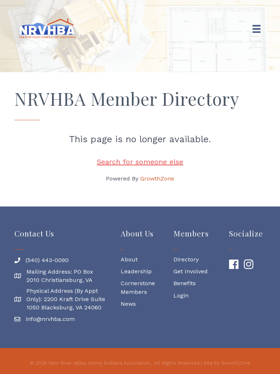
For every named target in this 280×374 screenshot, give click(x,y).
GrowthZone (157, 178)
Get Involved (190, 271)
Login (181, 295)
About (130, 259)
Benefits (184, 283)
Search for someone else (140, 161)
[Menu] (256, 29)
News (128, 303)
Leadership (136, 271)
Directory (186, 259)
